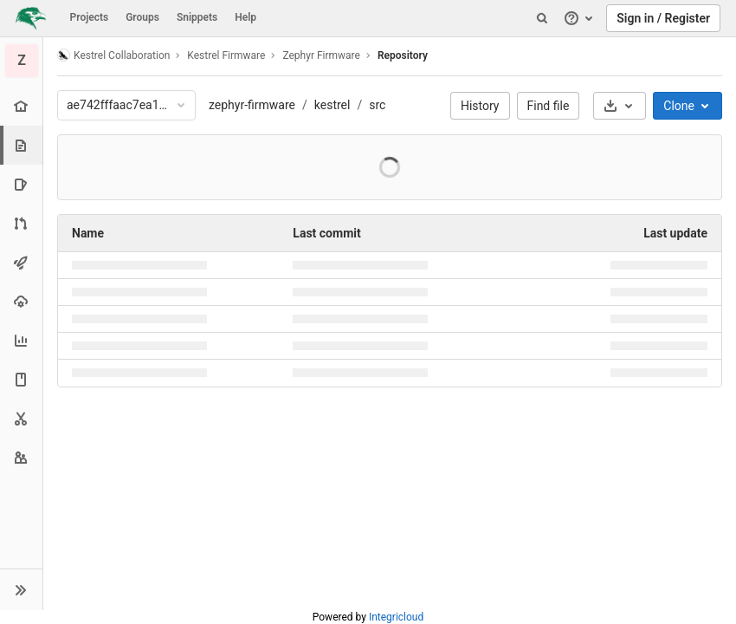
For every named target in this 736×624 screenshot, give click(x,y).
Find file (548, 106)
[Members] (21, 457)
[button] (21, 589)
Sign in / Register (663, 18)
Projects (89, 17)
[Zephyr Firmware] (21, 61)
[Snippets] (21, 418)
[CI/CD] (21, 262)
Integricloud (396, 617)
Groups (142, 17)
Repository (403, 55)
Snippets (197, 17)
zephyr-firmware (252, 105)
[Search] (542, 18)
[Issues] (21, 184)
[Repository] (22, 145)
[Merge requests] (21, 223)
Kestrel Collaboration (113, 55)
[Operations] (21, 301)
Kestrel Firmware (226, 55)
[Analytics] (21, 340)
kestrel (332, 105)
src (377, 105)
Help (245, 17)
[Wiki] (21, 379)
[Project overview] (21, 106)
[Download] (619, 106)
